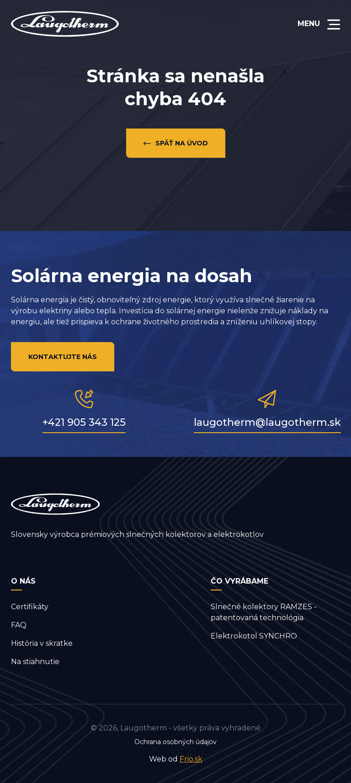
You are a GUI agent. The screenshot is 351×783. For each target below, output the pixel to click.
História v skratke (42, 643)
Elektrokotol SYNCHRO (254, 636)
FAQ (19, 625)
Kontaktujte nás (62, 357)
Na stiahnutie (35, 661)
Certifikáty (29, 606)
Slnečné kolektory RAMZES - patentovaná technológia (264, 612)
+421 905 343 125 (84, 422)
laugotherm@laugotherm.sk (267, 422)
